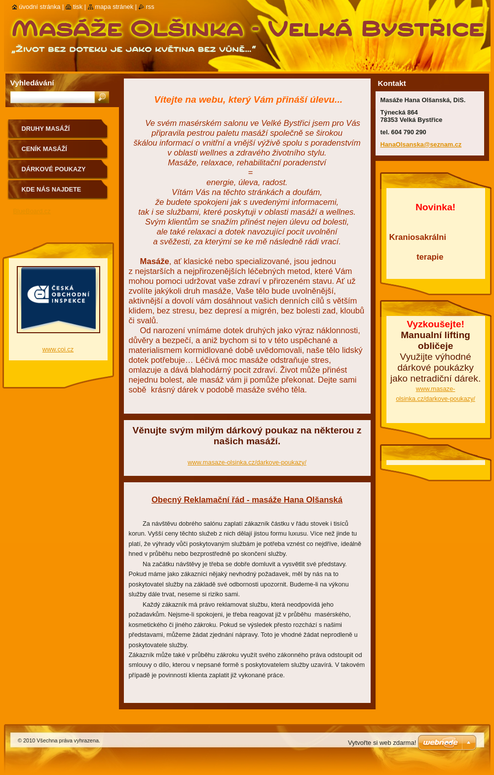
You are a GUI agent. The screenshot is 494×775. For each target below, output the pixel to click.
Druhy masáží (46, 128)
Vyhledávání (32, 82)
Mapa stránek (114, 6)
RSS (150, 6)
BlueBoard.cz (32, 211)
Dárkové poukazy (54, 169)
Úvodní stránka (40, 6)
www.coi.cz (58, 349)
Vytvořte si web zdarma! (382, 742)
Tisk (77, 6)
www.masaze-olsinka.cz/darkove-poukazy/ (247, 462)
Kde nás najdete (51, 189)
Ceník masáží (44, 149)
